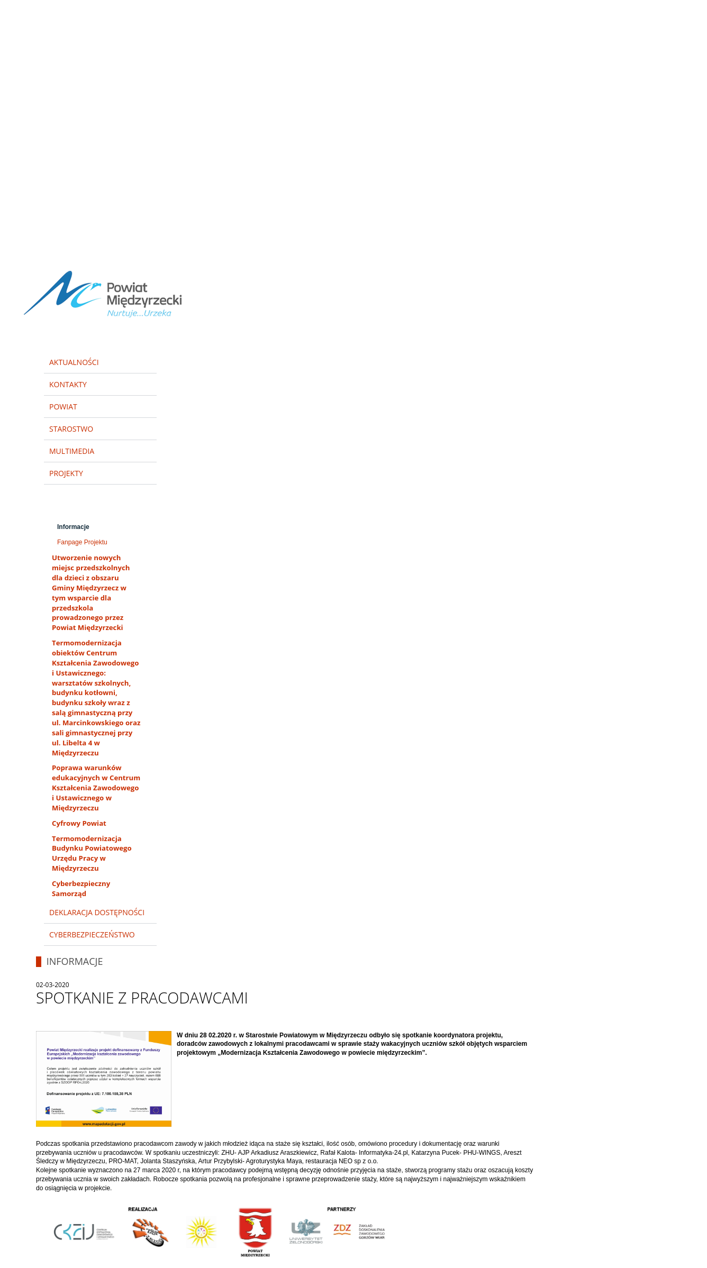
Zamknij (684, 9)
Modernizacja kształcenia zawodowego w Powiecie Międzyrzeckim (96, 501)
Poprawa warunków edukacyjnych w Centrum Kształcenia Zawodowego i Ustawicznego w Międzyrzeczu (96, 787)
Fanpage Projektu (82, 542)
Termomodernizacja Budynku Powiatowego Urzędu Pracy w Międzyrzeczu (92, 853)
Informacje (73, 527)
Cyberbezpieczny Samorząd (81, 888)
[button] (684, 9)
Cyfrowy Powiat (79, 823)
